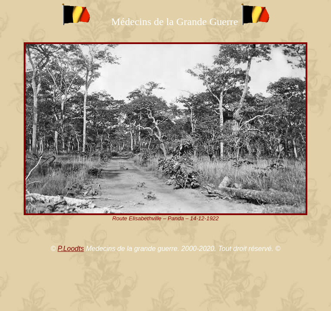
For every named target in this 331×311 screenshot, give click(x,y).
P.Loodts (71, 248)
